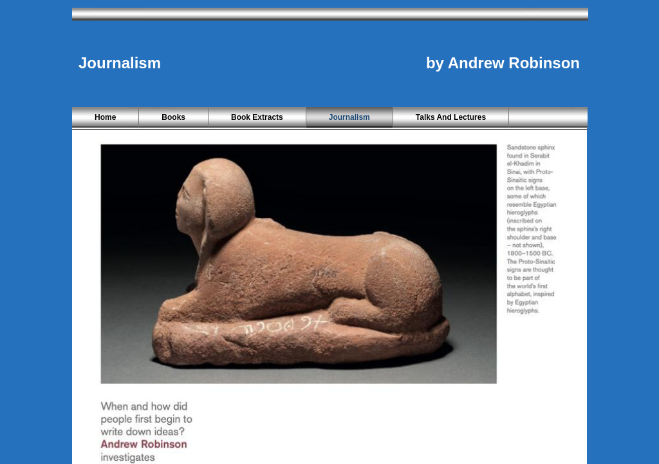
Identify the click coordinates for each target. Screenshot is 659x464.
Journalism (349, 117)
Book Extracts (257, 117)
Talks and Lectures (451, 117)
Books (173, 117)
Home (105, 117)
